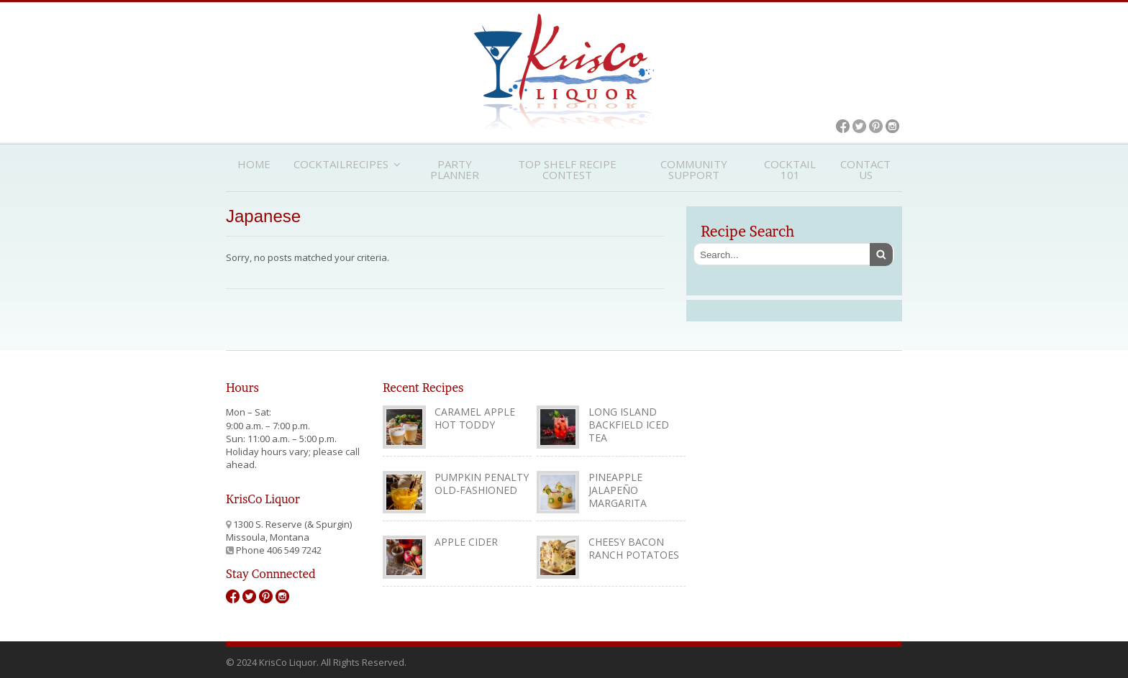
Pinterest (876, 126)
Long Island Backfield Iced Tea (628, 424)
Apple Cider (466, 542)
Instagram (892, 126)
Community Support (693, 169)
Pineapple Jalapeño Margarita (617, 490)
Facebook (843, 126)
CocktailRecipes (341, 164)
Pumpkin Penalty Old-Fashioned (482, 483)
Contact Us (865, 169)
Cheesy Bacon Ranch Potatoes (633, 548)
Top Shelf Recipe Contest (567, 169)
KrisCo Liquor (564, 71)
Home (253, 164)
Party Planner (454, 169)
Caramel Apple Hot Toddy (475, 418)
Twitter (859, 126)
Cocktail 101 (790, 169)
